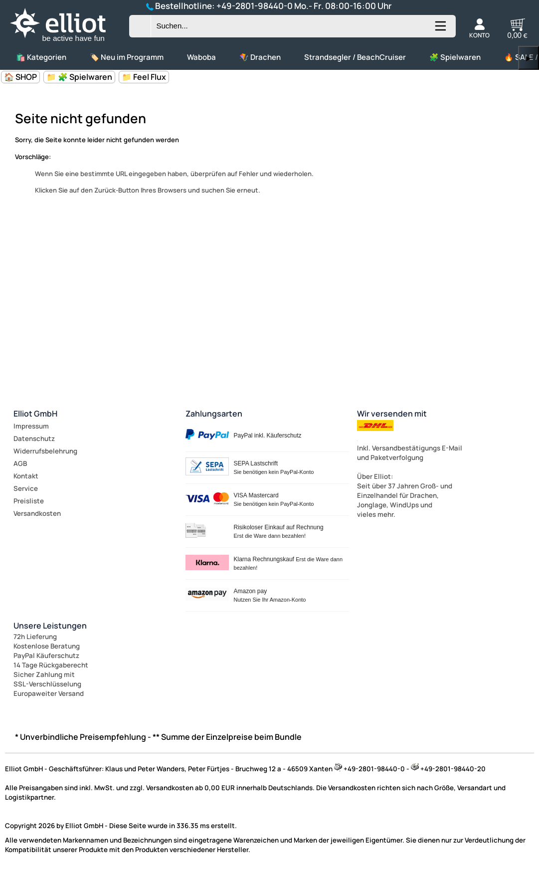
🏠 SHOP (20, 76)
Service (25, 488)
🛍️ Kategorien (41, 57)
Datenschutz (34, 438)
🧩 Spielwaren (455, 57)
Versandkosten (37, 513)
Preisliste (28, 500)
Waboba (201, 57)
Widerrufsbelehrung (45, 450)
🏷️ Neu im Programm (127, 57)
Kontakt (25, 475)
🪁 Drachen (260, 57)
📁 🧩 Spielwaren (79, 76)
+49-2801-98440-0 (254, 5)
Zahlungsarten (213, 413)
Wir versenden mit (392, 413)
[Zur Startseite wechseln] (66, 41)
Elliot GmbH (35, 413)
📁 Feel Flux (144, 76)
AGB (20, 463)
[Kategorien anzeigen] (440, 29)
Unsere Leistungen (50, 625)
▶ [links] (528, 58)
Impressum (31, 426)
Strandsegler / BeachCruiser (355, 57)
